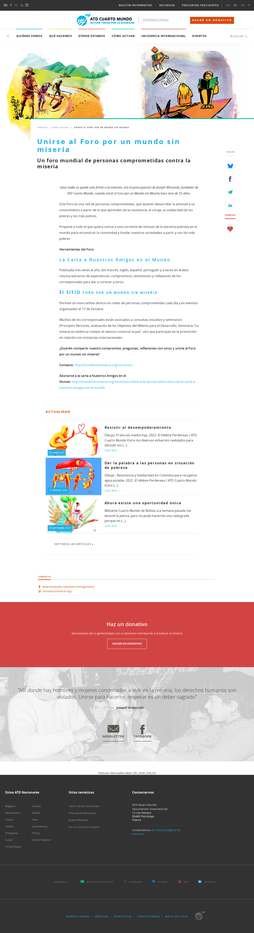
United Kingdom (41, 840)
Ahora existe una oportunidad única (143, 502)
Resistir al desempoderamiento (138, 427)
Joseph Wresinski (79, 820)
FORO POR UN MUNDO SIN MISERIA (120, 292)
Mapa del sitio (176, 916)
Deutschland (12, 813)
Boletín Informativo (100, 882)
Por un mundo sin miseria (84, 827)
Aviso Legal (123, 916)
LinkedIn (209, 882)
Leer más (113, 450)
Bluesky (163, 882)
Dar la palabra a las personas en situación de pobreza (150, 465)
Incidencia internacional (163, 36)
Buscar (236, 36)
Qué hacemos (60, 36)
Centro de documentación (84, 806)
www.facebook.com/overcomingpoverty (68, 586)
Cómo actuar (123, 36)
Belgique (10, 806)
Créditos (102, 916)
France (9, 819)
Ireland (9, 826)
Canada (36, 806)
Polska (35, 833)
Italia (35, 819)
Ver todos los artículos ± (73, 544)
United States (13, 846)
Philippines (11, 833)
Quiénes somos (29, 36)
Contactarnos (148, 916)
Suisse (9, 840)
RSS (186, 882)
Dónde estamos (91, 36)
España (36, 813)
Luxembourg (39, 826)
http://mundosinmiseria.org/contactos (104, 365)
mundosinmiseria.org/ (57, 591)
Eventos (199, 36)
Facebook (135, 882)
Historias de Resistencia (82, 813)
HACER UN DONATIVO (212, 20)
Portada (42, 127)
